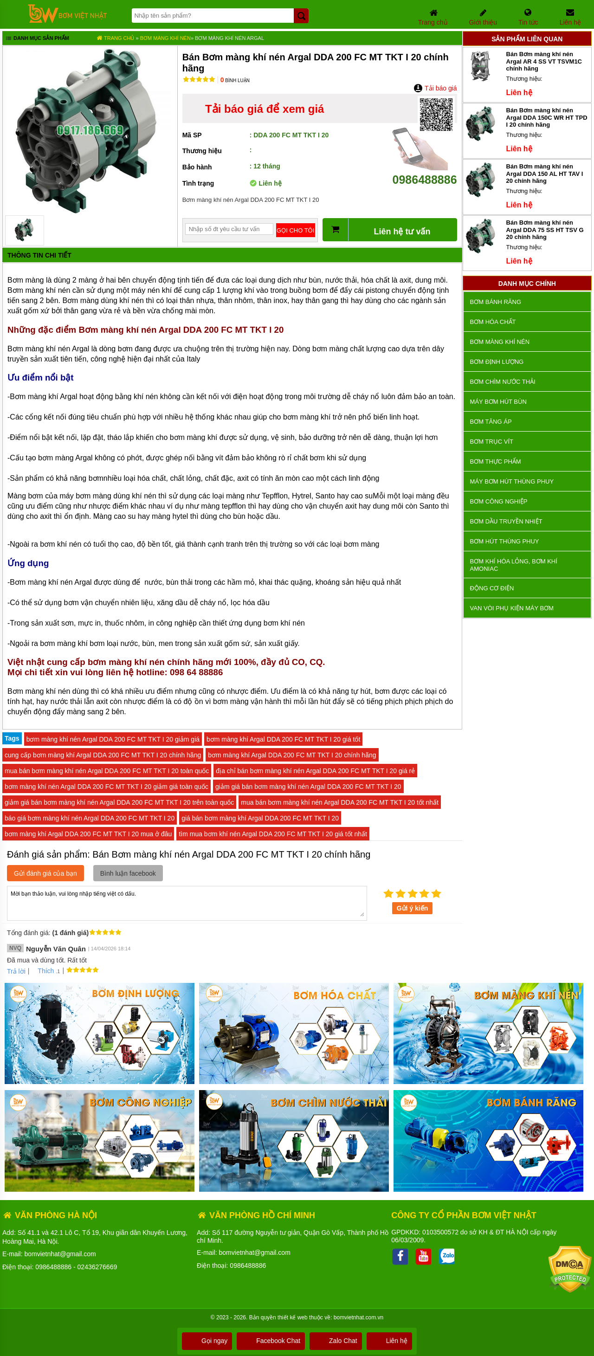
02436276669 (97, 1267)
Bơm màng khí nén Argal (229, 38)
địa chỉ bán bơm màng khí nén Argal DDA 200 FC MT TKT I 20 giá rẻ (315, 771)
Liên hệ (389, 1340)
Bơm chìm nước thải (503, 381)
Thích (42, 971)
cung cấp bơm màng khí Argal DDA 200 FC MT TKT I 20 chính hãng (103, 755)
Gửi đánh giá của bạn (45, 873)
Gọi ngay (207, 1340)
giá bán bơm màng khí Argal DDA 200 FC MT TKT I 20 (260, 818)
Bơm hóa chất (493, 321)
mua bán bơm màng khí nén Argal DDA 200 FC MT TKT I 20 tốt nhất (340, 802)
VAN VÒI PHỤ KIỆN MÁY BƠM (512, 608)
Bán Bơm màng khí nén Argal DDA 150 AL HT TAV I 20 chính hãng (544, 173)
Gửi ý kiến (412, 908)
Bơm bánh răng (495, 301)
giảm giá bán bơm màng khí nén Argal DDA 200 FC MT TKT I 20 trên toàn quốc (119, 802)
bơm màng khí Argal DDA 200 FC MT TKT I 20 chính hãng (292, 755)
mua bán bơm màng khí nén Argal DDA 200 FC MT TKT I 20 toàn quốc (107, 771)
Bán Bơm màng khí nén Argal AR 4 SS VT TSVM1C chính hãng (544, 61)
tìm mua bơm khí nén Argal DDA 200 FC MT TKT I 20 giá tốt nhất (273, 834)
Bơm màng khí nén (165, 38)
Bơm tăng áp (491, 421)
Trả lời (16, 971)
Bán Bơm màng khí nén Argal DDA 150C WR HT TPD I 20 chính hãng (547, 117)
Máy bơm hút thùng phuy (512, 481)
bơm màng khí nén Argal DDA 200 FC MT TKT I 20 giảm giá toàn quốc (106, 786)
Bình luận (235, 80)
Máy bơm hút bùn (498, 401)
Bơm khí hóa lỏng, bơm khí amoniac (513, 565)
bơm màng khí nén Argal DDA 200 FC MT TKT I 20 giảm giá (113, 739)
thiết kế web (293, 1317)
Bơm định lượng (497, 361)
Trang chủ (115, 38)
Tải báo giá (435, 88)
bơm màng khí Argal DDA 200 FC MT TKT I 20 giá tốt (283, 739)
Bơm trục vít (491, 441)
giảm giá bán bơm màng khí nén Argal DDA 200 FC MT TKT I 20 (308, 786)
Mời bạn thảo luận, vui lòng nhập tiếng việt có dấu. (187, 903)
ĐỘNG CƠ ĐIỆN (492, 588)
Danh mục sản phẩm (37, 39)
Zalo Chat (335, 1340)
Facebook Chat (270, 1340)
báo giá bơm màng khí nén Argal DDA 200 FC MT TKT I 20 (89, 818)
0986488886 (424, 173)
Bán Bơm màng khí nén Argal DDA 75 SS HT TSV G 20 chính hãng (545, 229)
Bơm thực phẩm (495, 461)
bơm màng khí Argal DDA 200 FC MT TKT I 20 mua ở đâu (88, 834)
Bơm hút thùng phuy (504, 541)
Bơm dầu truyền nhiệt (506, 521)
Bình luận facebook (128, 873)
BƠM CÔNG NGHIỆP (499, 501)
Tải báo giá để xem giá (264, 109)
